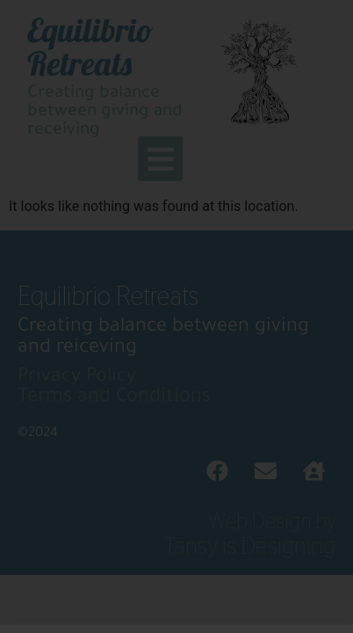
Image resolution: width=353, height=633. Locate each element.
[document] (176, 316)
